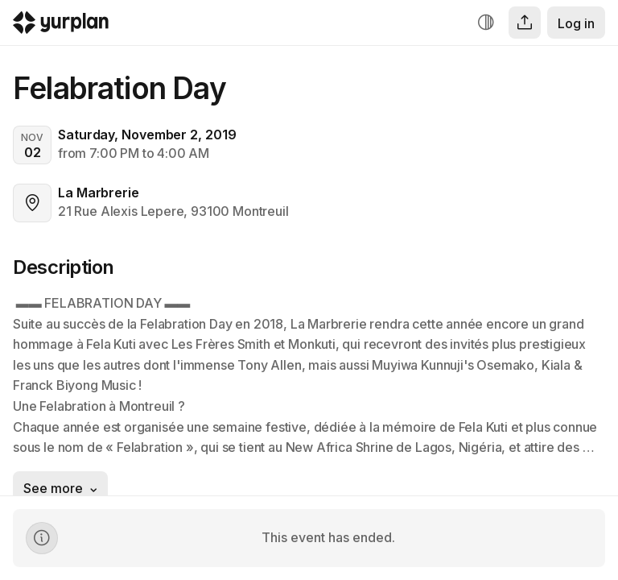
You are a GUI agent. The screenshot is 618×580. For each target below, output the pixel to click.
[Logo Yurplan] (61, 26)
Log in (576, 23)
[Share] (525, 22)
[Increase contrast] (486, 22)
